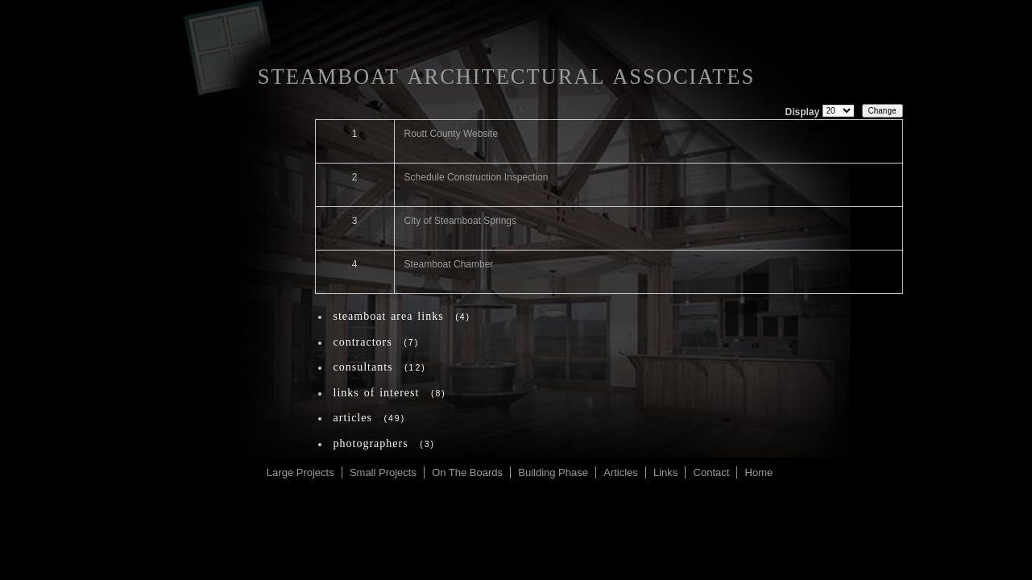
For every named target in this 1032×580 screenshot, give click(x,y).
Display (802, 112)
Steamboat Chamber (449, 264)
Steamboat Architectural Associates (506, 76)
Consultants (363, 367)
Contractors (363, 342)
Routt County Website (451, 133)
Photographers (371, 443)
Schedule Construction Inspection (476, 177)
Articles (353, 418)
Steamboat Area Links (389, 316)
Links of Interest (377, 393)
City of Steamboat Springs (460, 220)
